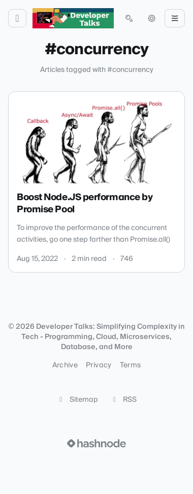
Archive (65, 365)
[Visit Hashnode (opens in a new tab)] (96, 443)
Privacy (98, 365)
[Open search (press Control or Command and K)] (129, 18)
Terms (130, 365)
